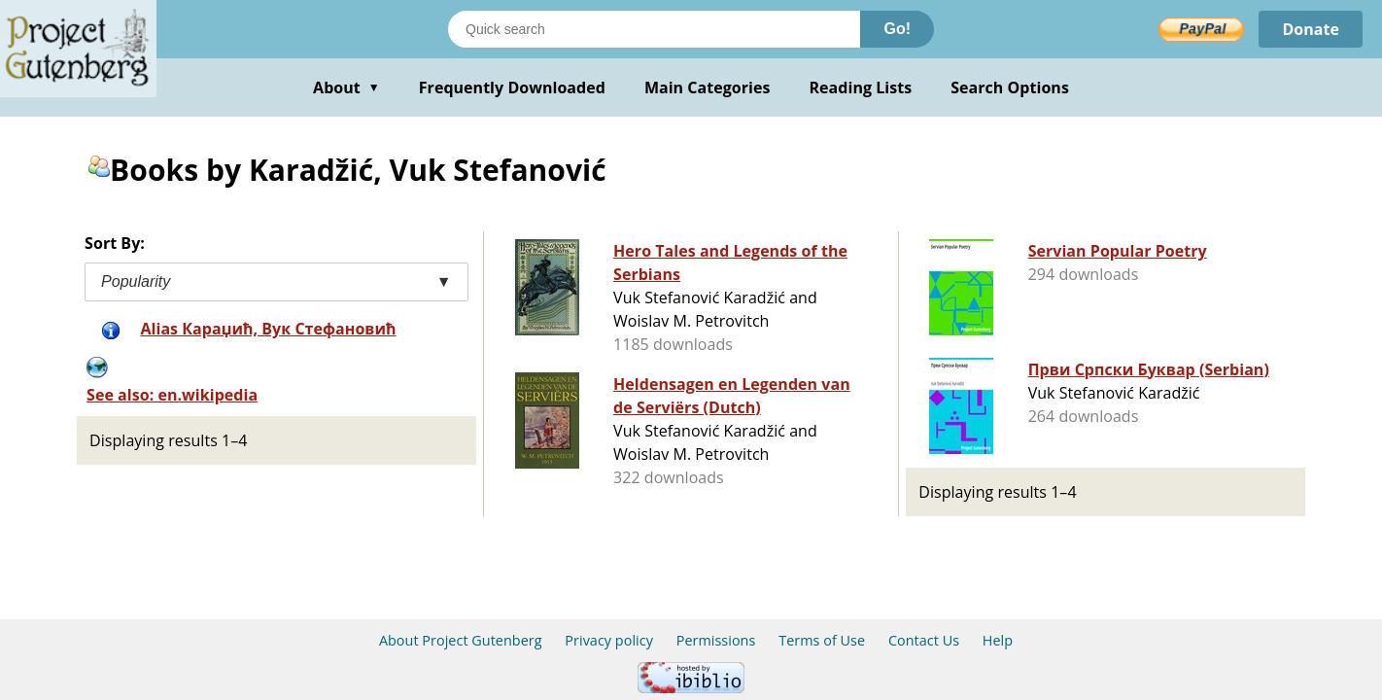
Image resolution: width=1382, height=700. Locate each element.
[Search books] (654, 29)
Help (998, 640)
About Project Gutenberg (460, 640)
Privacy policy (609, 640)
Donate (1310, 29)
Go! (897, 28)
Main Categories (707, 87)
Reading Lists (861, 87)
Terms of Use (821, 640)
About (346, 87)
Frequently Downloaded (512, 87)
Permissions (716, 640)
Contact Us (923, 640)
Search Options (1009, 87)
